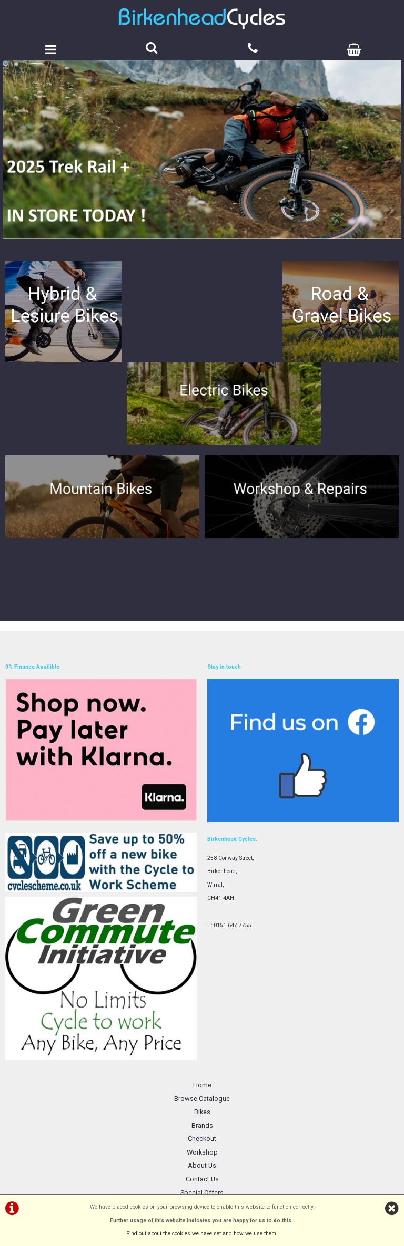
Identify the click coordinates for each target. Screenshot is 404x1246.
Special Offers (202, 1091)
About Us (202, 1064)
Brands (202, 1023)
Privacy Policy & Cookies (202, 1118)
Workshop (202, 1050)
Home (202, 983)
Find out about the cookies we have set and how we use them (201, 1233)
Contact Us (202, 1077)
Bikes (202, 1010)
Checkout (202, 1037)
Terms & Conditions (202, 1104)
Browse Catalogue (202, 997)
